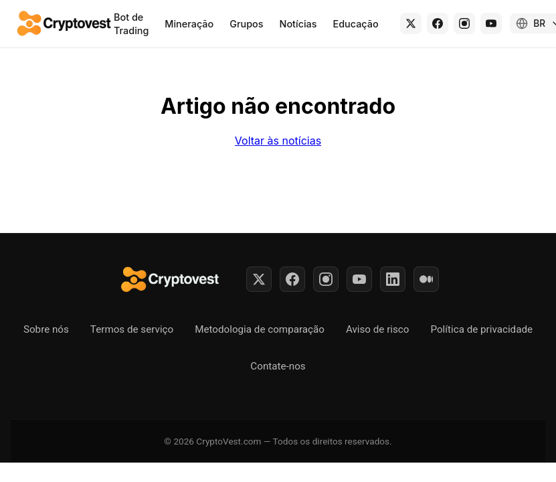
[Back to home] (65, 23)
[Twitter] (259, 279)
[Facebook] (437, 23)
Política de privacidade (481, 329)
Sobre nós (46, 329)
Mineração (189, 23)
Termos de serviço (131, 329)
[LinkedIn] (392, 279)
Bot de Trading (131, 23)
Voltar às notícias (278, 140)
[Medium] (426, 279)
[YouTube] (491, 23)
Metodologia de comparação (260, 329)
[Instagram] (464, 23)
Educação (356, 23)
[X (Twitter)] (411, 23)
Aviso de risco (377, 329)
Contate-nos (277, 366)
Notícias (298, 23)
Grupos (246, 23)
